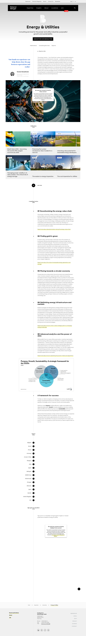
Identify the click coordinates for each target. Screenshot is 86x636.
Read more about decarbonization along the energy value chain (54, 229)
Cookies (74, 623)
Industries (44, 605)
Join (10, 617)
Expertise (36, 605)
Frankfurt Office (20, 76)
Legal (75, 616)
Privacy (75, 621)
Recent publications (14, 612)
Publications (33, 45)
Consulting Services (44, 45)
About (10, 615)
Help (75, 618)
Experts (54, 45)
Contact (74, 626)
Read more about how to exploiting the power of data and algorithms (55, 355)
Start (29, 605)
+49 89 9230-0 (44, 621)
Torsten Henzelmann (23, 71)
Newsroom (74, 613)
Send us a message (45, 623)
